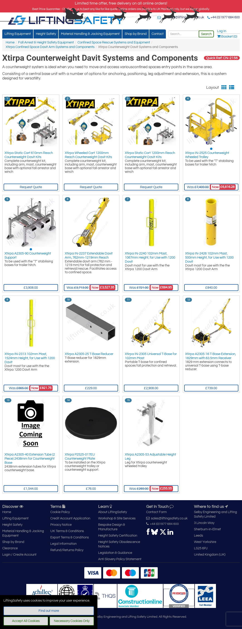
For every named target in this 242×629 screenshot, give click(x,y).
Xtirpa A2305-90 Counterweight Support (28, 255)
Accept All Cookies (26, 621)
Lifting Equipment (18, 34)
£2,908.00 (151, 388)
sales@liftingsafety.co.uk (185, 17)
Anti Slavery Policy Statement (119, 559)
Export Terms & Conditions (69, 537)
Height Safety (46, 34)
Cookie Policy (60, 512)
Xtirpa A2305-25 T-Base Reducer (89, 354)
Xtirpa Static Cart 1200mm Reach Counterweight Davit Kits (150, 155)
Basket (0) (227, 36)
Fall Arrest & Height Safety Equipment (46, 42)
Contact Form (156, 512)
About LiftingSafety (112, 512)
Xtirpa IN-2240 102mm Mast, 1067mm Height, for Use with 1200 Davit (150, 257)
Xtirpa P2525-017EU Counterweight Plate (80, 456)
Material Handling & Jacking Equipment (90, 34)
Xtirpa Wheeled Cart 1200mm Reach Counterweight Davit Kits (88, 155)
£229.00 (91, 388)
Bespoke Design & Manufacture (111, 527)
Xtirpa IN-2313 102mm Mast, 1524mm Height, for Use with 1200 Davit (30, 358)
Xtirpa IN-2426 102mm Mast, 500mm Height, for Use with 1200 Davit (209, 257)
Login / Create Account (19, 554)
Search (206, 34)
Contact (158, 34)
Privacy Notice (61, 524)
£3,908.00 (31, 287)
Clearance (10, 548)
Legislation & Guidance (115, 553)
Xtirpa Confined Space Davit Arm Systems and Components (50, 47)
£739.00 (211, 388)
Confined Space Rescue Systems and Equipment (113, 42)
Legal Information (63, 543)
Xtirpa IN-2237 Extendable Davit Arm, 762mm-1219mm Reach (89, 255)
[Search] (183, 34)
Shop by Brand (136, 34)
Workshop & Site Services (117, 518)
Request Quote (31, 187)
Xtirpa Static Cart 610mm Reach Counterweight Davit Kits (29, 155)
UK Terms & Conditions (67, 531)
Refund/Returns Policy (66, 550)
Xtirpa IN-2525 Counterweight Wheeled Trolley (207, 155)
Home (10, 42)
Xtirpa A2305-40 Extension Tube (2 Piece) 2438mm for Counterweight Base (30, 458)
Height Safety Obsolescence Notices (119, 544)
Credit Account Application (70, 518)
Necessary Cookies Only (72, 621)
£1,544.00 (31, 488)
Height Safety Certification (117, 535)
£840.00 (211, 287)
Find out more (49, 610)
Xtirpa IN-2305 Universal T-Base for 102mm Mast (151, 356)
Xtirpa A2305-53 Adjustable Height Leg (150, 456)
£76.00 (91, 488)
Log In (221, 31)
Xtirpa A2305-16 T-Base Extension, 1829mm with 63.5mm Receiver (210, 356)
